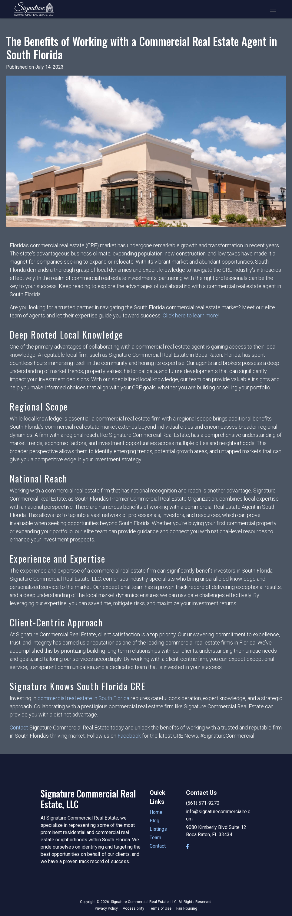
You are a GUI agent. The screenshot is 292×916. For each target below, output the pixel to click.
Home (156, 812)
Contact (19, 727)
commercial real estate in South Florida (83, 698)
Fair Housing (186, 908)
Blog (154, 820)
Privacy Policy (106, 908)
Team (155, 837)
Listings (158, 829)
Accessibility (133, 908)
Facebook (129, 735)
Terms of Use (160, 908)
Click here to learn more (190, 315)
